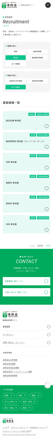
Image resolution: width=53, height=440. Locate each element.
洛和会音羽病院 (37, 81)
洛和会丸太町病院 (15, 81)
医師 (15, 51)
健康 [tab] (36, 395)
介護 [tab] (22, 395)
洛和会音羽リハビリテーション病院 (17, 371)
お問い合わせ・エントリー (26, 342)
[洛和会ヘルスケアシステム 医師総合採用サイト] (18, 5)
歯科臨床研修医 (37, 57)
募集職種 (26, 326)
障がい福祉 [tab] (11, 407)
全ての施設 (16, 87)
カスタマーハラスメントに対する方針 (16, 431)
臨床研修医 (37, 51)
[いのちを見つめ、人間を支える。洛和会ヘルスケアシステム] (8, 420)
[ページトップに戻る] (47, 385)
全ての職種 (16, 64)
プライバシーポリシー (19, 427)
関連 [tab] (27, 407)
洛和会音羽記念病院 (11, 367)
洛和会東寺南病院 (10, 375)
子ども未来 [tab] (11, 401)
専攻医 (15, 57)
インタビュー (26, 334)
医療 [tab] (9, 395)
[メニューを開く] (48, 5)
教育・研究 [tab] (29, 401)
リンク (5, 427)
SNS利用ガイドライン (38, 427)
